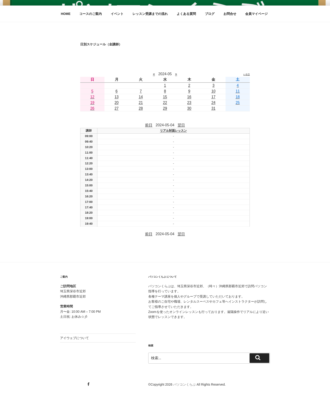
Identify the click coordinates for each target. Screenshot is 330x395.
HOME (66, 14)
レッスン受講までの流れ (150, 14)
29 (165, 108)
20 (117, 103)
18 (238, 97)
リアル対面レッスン (173, 130)
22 (165, 103)
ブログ (209, 14)
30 (189, 108)
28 (141, 108)
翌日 (181, 125)
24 (213, 103)
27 (117, 108)
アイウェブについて (74, 338)
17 (213, 97)
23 (189, 103)
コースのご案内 (90, 14)
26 (92, 108)
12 (92, 97)
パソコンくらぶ (184, 384)
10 (213, 91)
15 (165, 97)
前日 (148, 125)
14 (141, 97)
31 (213, 108)
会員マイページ (256, 14)
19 (92, 103)
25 (238, 103)
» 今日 (246, 74)
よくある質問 (186, 14)
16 (189, 97)
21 (141, 103)
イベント (117, 14)
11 (238, 91)
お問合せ (229, 14)
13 (117, 97)
